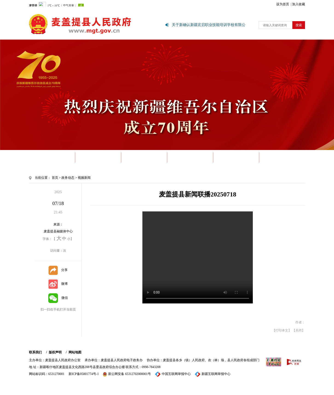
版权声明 (55, 352)
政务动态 (144, 157)
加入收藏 (298, 4)
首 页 (52, 157)
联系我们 (35, 352)
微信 (58, 298)
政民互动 (282, 157)
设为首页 (282, 4)
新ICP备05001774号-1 (84, 374)
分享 (58, 270)
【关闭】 (298, 330)
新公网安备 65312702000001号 (127, 374)
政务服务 (236, 157)
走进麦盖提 (98, 157)
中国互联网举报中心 (173, 374)
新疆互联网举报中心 (212, 374)
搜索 (299, 25)
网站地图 (75, 352)
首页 (55, 177)
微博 (58, 283)
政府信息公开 (190, 157)
